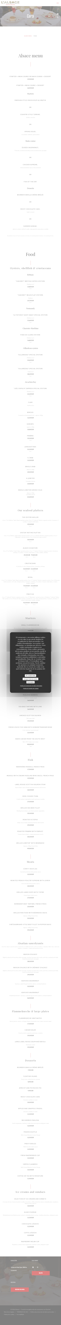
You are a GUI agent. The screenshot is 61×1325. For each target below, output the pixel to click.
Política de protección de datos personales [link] (31, 685)
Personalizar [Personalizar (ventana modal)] (30, 682)
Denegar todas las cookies (30, 679)
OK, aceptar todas (30, 675)
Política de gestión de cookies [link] (31, 688)
